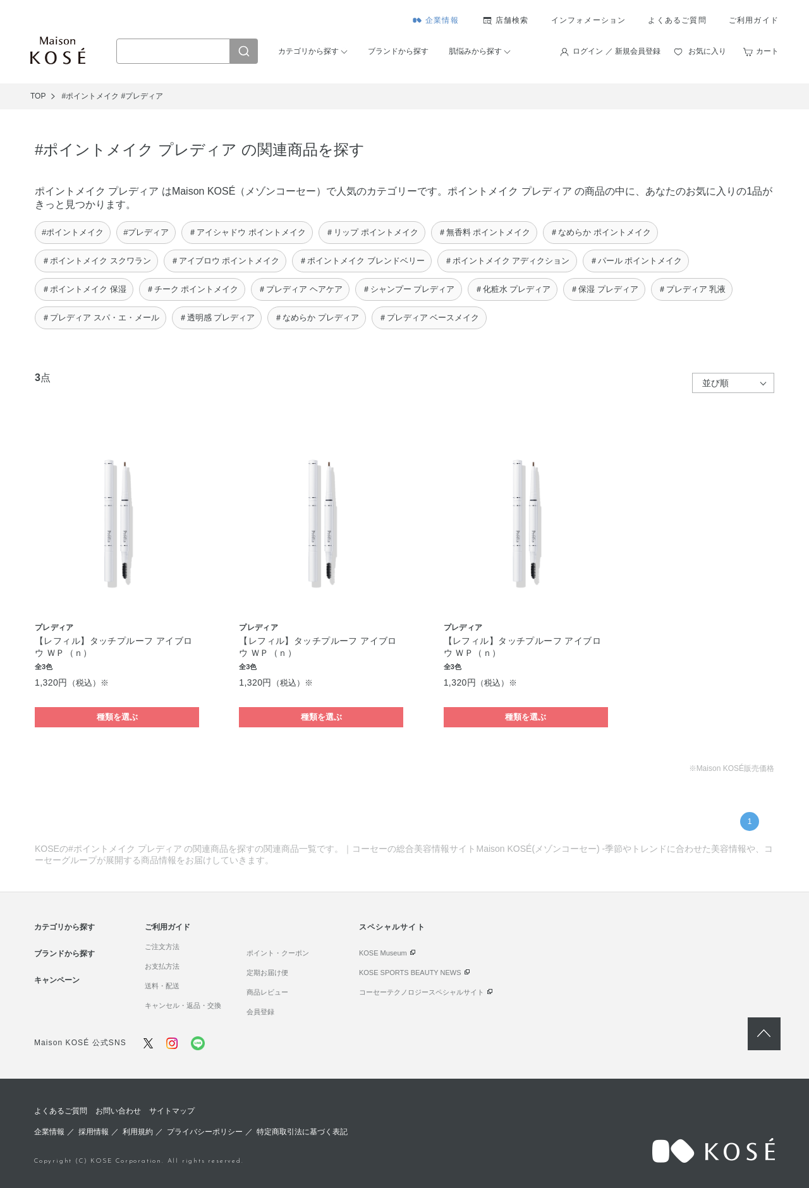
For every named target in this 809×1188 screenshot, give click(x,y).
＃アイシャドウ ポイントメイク (247, 232)
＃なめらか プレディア (316, 317)
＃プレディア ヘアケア (300, 289)
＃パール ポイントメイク (636, 260)
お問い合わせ (118, 1110)
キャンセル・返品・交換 (183, 1005)
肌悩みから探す (475, 51)
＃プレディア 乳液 (692, 289)
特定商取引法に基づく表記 (302, 1131)
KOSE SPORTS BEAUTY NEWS (410, 972)
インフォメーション (588, 20)
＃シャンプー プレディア (408, 289)
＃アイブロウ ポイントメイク (225, 260)
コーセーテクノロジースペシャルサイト (421, 992)
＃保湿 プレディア (604, 289)
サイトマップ (172, 1110)
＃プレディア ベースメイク (429, 317)
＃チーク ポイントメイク (192, 289)
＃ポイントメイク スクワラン (96, 260)
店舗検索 (512, 20)
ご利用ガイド (754, 20)
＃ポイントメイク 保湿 (84, 289)
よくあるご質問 (677, 20)
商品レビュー (267, 992)
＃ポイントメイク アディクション (507, 260)
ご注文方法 (162, 946)
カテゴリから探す (308, 51)
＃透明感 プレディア (217, 317)
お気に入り (707, 51)
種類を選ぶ (117, 717)
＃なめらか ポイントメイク (600, 232)
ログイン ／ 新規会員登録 (616, 51)
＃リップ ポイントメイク (371, 232)
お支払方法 (162, 966)
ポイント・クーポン (277, 953)
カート (767, 51)
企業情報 (442, 20)
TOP (38, 96)
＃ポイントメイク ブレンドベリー (362, 260)
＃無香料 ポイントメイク (484, 232)
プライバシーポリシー (205, 1131)
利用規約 (138, 1131)
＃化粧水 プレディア (513, 289)
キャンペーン (57, 980)
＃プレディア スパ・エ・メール (100, 317)
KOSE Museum (383, 953)
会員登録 (260, 1011)
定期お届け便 (267, 972)
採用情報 (93, 1131)
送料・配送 (162, 986)
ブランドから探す (398, 51)
